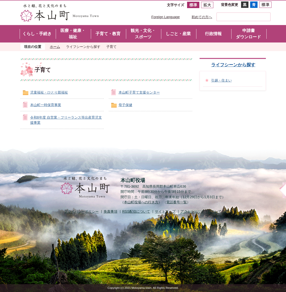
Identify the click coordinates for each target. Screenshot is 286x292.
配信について (136, 211)
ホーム (55, 47)
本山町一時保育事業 (45, 105)
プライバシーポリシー (81, 211)
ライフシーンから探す (83, 47)
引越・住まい (221, 80)
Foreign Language (165, 17)
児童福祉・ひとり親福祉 (49, 92)
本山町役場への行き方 (141, 202)
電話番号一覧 (176, 202)
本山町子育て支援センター (139, 92)
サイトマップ (165, 211)
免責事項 (110, 211)
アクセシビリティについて (201, 211)
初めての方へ (201, 17)
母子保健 (125, 105)
